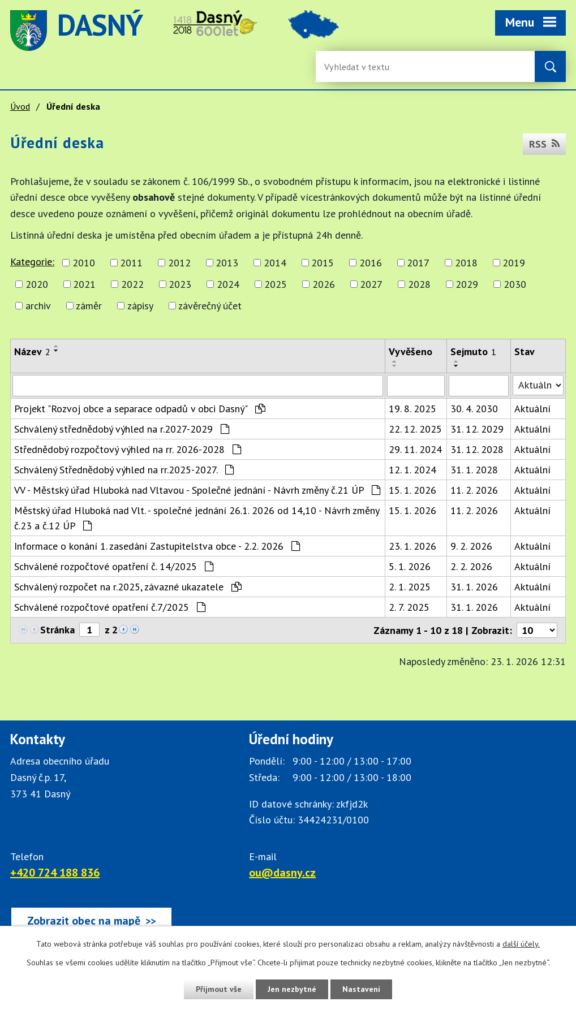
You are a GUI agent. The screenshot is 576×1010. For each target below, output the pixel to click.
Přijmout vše (219, 989)
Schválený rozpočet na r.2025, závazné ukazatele (128, 586)
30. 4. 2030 (474, 408)
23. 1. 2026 (412, 546)
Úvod (20, 106)
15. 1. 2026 (412, 490)
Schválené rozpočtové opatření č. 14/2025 (113, 566)
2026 (323, 284)
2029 (466, 284)
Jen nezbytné (292, 989)
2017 (418, 262)
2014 (275, 262)
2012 (179, 262)
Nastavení (361, 989)
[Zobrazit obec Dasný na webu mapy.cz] (91, 920)
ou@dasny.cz (282, 872)
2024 (228, 284)
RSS (544, 143)
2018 (466, 262)
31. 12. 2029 (477, 428)
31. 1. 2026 (474, 586)
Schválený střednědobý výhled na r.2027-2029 (121, 428)
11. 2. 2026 (474, 490)
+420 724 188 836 (55, 872)
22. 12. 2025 (415, 428)
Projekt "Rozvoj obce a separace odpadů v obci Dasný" (139, 408)
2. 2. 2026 (471, 566)
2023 (180, 284)
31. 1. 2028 (474, 469)
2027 (371, 284)
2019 (513, 262)
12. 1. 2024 (412, 469)
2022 (132, 284)
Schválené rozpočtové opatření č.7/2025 (109, 607)
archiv (38, 305)
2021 (84, 284)
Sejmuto (473, 351)
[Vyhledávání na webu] (361, 66)
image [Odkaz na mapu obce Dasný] (313, 30)
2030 (515, 284)
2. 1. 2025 (410, 586)
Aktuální (532, 408)
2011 (131, 262)
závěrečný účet (210, 305)
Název (32, 351)
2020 (36, 284)
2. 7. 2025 (409, 607)
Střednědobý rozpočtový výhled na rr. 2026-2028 (127, 449)
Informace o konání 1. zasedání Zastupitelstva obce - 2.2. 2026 (157, 546)
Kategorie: (32, 261)
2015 (322, 262)
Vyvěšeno (410, 351)
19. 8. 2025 (412, 408)
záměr (89, 305)
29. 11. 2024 (415, 449)
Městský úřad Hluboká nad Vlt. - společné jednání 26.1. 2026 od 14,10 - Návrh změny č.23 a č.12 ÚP (196, 518)
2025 (275, 284)
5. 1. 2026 (410, 566)
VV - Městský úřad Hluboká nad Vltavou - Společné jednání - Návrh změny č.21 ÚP (197, 490)
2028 (419, 284)
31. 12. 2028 (477, 449)
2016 (370, 262)
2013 (227, 262)
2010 (83, 262)
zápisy (140, 305)
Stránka (57, 629)
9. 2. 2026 (471, 546)
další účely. (521, 944)
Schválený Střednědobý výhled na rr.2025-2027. (124, 469)
